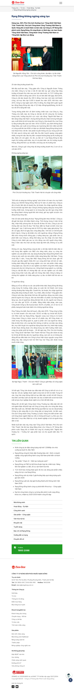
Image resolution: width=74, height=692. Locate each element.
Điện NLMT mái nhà (18, 654)
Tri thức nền (15, 622)
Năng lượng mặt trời (18, 640)
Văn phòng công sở (18, 666)
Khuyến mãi (18, 523)
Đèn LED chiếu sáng (18, 634)
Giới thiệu (15, 593)
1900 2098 (23, 550)
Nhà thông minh (19, 502)
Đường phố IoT (16, 663)
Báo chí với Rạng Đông (22, 531)
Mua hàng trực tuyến (18, 604)
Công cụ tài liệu (17, 619)
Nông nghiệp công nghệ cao (21, 645)
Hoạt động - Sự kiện (21, 506)
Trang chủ (15, 8)
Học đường (15, 657)
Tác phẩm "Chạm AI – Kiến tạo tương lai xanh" (31, 461)
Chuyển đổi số (19, 539)
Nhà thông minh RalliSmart (20, 637)
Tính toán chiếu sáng (18, 625)
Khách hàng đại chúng (19, 613)
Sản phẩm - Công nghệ (22, 515)
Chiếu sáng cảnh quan (19, 660)
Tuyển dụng (18, 527)
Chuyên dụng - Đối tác (19, 616)
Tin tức (22, 8)
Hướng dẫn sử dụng (21, 535)
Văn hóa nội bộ (19, 519)
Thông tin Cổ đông (18, 599)
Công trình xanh (19, 511)
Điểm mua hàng (17, 602)
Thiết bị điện (16, 642)
